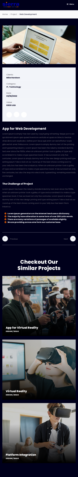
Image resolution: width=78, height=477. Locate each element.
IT (7, 87)
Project (14, 14)
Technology (15, 87)
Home (5, 14)
